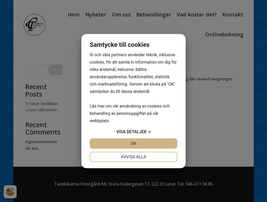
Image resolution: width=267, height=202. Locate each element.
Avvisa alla (133, 156)
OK (133, 143)
